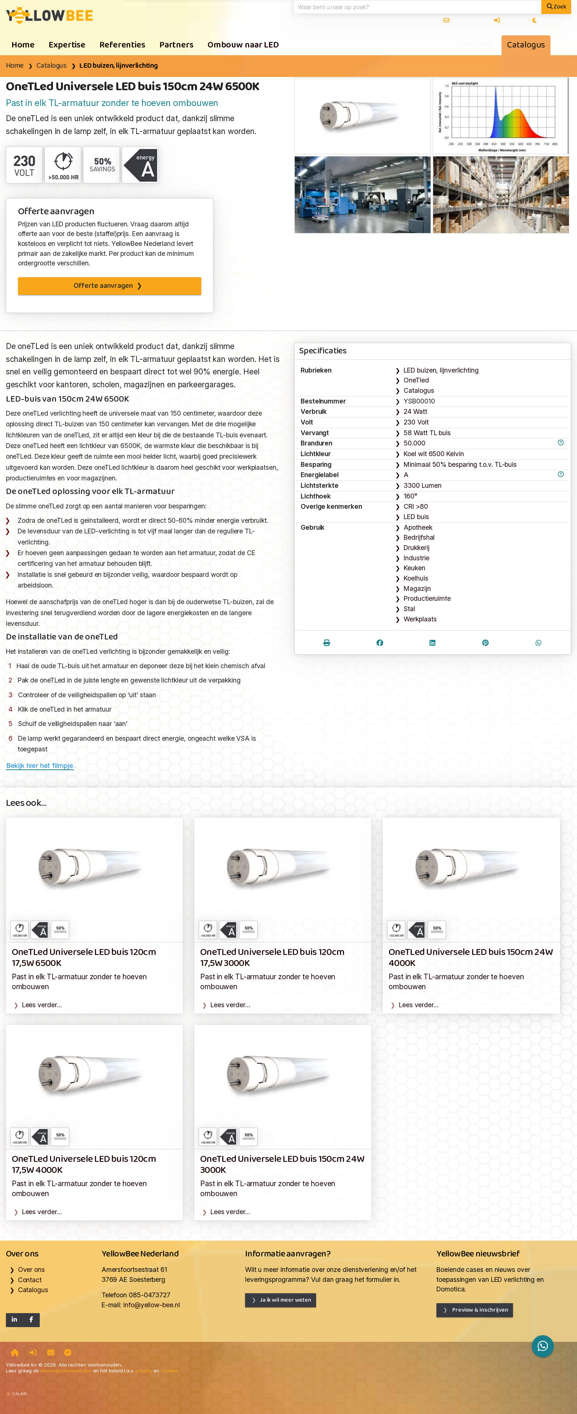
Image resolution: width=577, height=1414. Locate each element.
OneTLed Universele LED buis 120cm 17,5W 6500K (84, 958)
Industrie (416, 558)
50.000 (414, 443)
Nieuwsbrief (461, 21)
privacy (143, 1371)
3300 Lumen (422, 485)
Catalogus (526, 45)
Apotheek (418, 527)
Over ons (476, 45)
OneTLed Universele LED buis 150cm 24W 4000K (471, 958)
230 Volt (416, 422)
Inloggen (508, 21)
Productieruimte (427, 598)
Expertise (67, 45)
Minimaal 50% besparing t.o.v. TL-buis (460, 464)
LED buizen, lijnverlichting (118, 66)
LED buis (416, 517)
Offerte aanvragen (103, 286)
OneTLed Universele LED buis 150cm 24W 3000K (282, 1164)
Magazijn (417, 588)
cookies (169, 1371)
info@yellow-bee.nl (151, 1305)
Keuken (414, 568)
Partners (176, 45)
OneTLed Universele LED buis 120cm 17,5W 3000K (272, 958)
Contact (30, 1280)
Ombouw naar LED (243, 45)
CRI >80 (416, 506)
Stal (409, 609)
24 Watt (415, 411)
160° (410, 496)
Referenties (122, 45)
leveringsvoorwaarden (65, 1371)
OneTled (416, 380)
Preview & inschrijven (479, 1310)
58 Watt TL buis (427, 433)
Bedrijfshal (419, 537)
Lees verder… (42, 1005)
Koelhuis (416, 578)
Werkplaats (420, 619)
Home (23, 45)
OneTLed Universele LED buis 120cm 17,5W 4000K (84, 1164)
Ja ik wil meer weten (285, 1300)
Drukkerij (416, 547)
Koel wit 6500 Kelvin (434, 454)
